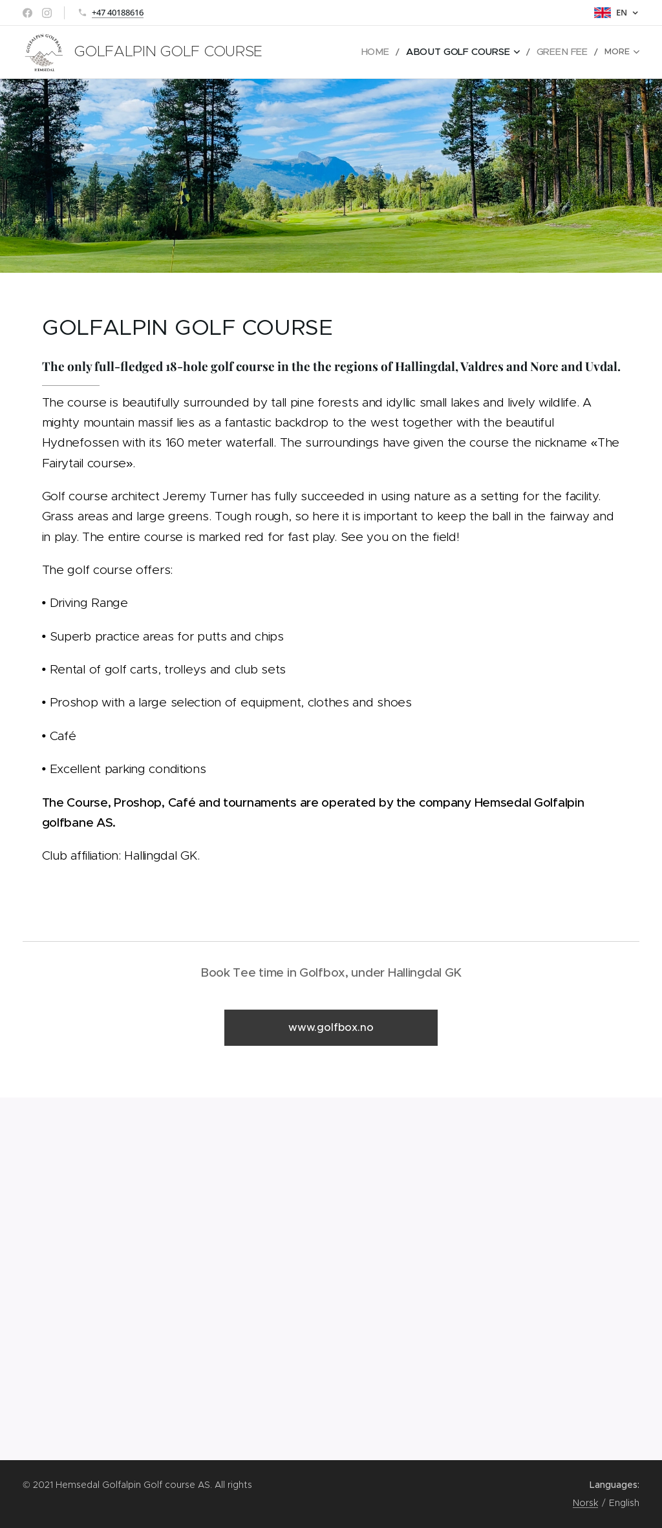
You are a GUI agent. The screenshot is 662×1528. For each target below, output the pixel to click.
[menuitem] (376, 52)
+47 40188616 (118, 12)
